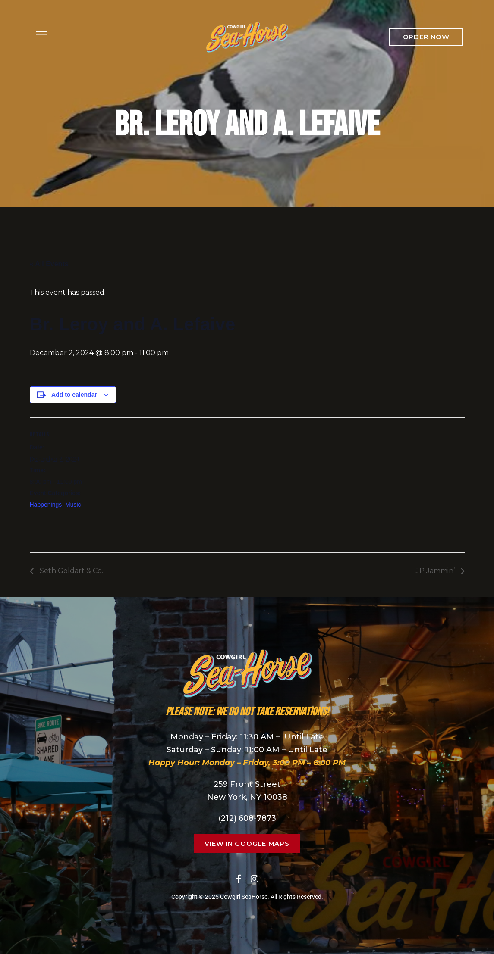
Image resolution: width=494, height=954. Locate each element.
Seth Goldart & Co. (70, 571)
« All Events (49, 264)
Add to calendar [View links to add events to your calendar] (74, 394)
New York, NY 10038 (247, 797)
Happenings (46, 504)
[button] (426, 37)
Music (73, 504)
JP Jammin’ (436, 571)
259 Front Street (247, 784)
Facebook (239, 879)
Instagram (254, 879)
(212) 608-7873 (247, 818)
